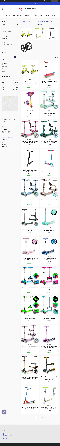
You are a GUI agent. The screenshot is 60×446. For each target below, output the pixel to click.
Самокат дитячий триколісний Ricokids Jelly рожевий (49, 288)
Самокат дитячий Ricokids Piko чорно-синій (49, 259)
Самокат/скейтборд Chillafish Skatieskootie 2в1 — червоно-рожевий (49, 83)
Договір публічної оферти (8, 44)
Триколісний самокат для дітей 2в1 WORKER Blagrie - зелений (30, 82)
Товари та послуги (17, 15)
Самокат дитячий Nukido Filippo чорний (30, 230)
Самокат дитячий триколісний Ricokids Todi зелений (49, 142)
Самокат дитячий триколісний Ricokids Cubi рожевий (30, 347)
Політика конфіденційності (41, 444)
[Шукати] (2, 9)
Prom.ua (36, 443)
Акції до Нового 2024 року (8, 46)
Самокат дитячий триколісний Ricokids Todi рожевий (30, 142)
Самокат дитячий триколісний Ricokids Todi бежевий (49, 200)
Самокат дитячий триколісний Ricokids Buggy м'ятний (49, 112)
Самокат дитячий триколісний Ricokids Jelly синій (30, 288)
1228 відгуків (48, 0)
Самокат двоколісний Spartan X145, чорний (29, 171)
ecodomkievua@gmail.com (7, 137)
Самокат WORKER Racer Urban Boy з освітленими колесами (49, 408)
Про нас (47, 15)
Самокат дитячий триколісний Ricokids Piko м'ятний (49, 230)
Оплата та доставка (6, 31)
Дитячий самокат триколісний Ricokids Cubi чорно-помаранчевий (49, 378)
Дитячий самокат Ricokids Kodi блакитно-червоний (30, 408)
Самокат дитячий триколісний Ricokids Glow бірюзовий (49, 317)
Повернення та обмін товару (8, 33)
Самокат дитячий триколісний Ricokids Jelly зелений (30, 317)
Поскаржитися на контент (31, 444)
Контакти (27, 15)
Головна (8, 15)
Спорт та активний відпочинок (37, 21)
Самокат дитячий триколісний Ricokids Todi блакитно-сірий (30, 200)
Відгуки (3, 29)
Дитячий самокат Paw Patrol (49, 171)
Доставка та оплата (37, 15)
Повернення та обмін (7, 431)
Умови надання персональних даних (9, 41)
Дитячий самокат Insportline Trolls (29, 112)
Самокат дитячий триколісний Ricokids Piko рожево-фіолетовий (49, 347)
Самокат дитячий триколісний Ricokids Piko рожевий (30, 259)
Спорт (45, 21)
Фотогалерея (5, 36)
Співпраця (4, 38)
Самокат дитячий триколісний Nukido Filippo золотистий (30, 378)
